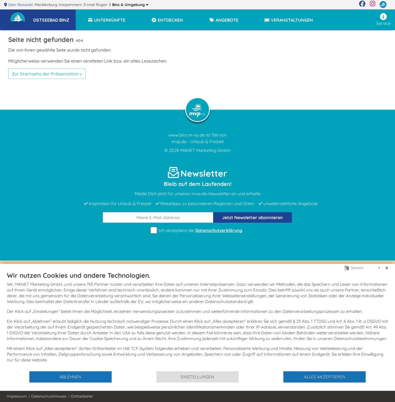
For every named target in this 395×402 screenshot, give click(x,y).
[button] (54, 18)
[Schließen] (387, 268)
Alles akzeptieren (324, 377)
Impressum (17, 396)
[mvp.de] (383, 4)
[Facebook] (362, 4)
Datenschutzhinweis (49, 396)
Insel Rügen (98, 4)
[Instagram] (372, 4)
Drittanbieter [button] (82, 396)
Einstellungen (197, 377)
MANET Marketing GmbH (205, 150)
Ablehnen (70, 377)
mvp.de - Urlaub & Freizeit (197, 141)
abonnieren (252, 217)
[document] (197, 321)
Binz (130, 4)
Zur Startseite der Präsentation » (47, 74)
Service (383, 19)
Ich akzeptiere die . (197, 230)
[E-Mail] (158, 217)
